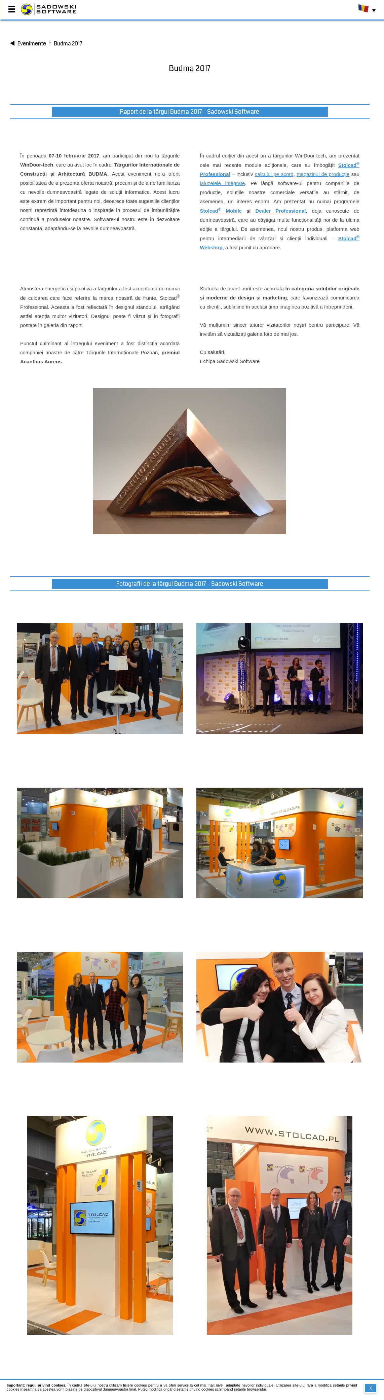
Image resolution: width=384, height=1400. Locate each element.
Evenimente (31, 43)
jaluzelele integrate (222, 183)
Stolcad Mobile (221, 211)
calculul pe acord (274, 174)
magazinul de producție (323, 174)
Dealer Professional (281, 211)
